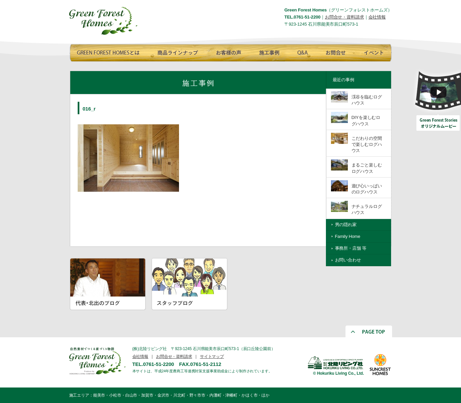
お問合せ (334, 51)
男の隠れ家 (346, 224)
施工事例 (268, 51)
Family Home (347, 236)
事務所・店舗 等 (351, 248)
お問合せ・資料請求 (344, 17)
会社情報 (377, 17)
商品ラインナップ (175, 51)
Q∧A (302, 51)
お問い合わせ (348, 259)
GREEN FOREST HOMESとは (108, 51)
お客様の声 (226, 51)
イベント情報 (372, 51)
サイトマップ (212, 356)
